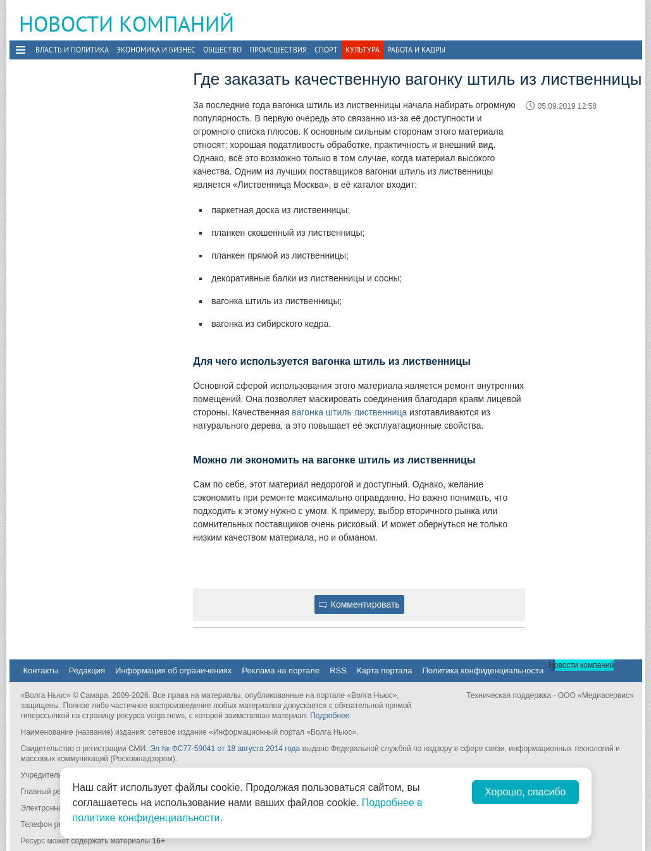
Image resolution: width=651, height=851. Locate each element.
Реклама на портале (280, 670)
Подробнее (329, 715)
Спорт (326, 49)
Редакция (87, 670)
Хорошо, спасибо (525, 792)
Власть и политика (72, 49)
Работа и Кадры (416, 49)
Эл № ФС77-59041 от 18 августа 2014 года (225, 748)
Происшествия (278, 49)
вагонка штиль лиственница (349, 412)
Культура (362, 49)
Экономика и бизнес (155, 49)
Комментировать (359, 604)
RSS (338, 670)
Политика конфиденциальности (482, 670)
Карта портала (384, 670)
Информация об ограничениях (173, 670)
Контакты (41, 670)
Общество (222, 49)
